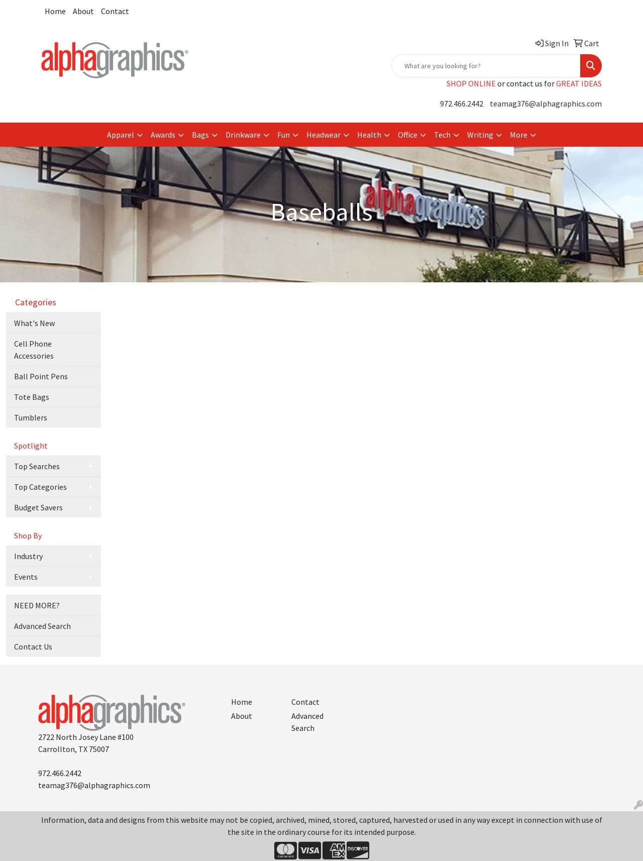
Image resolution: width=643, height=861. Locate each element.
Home (55, 11)
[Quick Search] (486, 65)
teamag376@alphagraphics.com (546, 103)
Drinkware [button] (243, 135)
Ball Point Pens (41, 376)
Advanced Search (42, 626)
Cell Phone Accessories (34, 350)
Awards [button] (163, 135)
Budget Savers (38, 507)
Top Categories (40, 487)
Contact (115, 11)
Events (26, 577)
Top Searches (37, 466)
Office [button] (407, 135)
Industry (28, 556)
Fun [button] (283, 135)
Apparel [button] (120, 135)
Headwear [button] (323, 135)
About (83, 11)
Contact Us (33, 646)
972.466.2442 (461, 103)
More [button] (518, 135)
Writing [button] (480, 135)
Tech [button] (442, 135)
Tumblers (30, 417)
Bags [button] (200, 135)
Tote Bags (31, 397)
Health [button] (369, 135)
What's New (34, 323)
